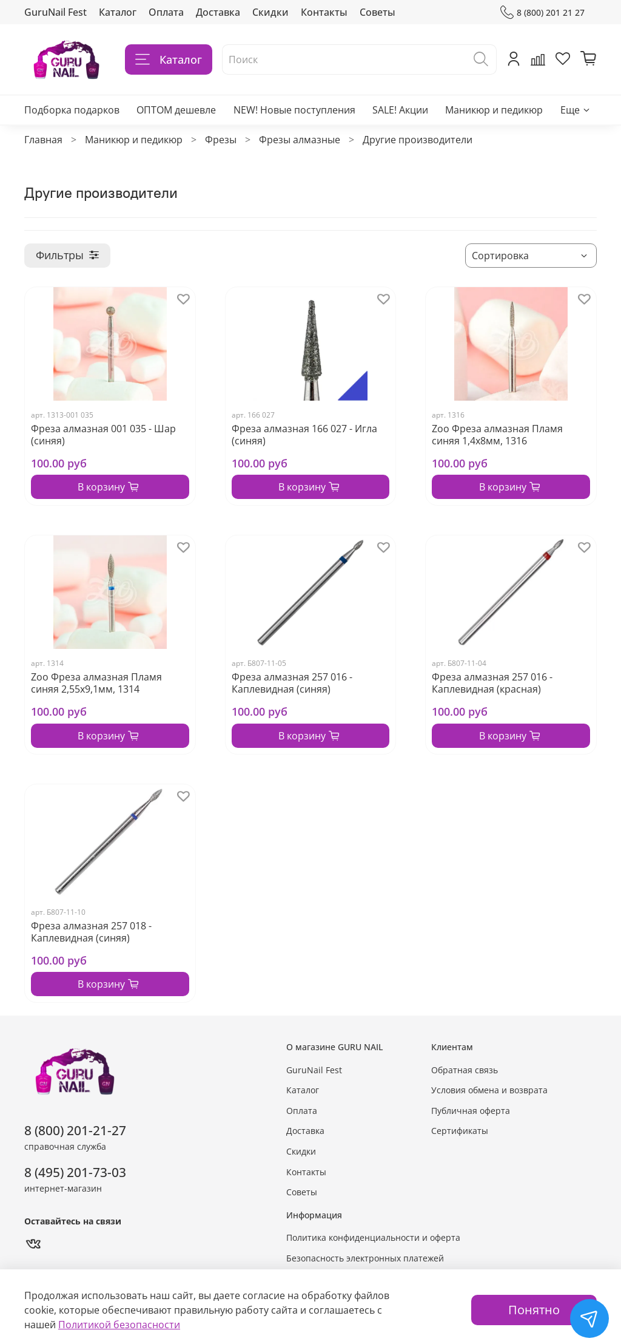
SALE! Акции (400, 110)
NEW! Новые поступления (294, 110)
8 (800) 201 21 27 (542, 12)
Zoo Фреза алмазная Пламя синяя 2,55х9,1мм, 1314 (96, 683)
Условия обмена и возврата (489, 1090)
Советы (377, 12)
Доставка (218, 12)
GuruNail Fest (55, 12)
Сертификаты (459, 1130)
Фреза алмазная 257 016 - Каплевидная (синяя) (292, 683)
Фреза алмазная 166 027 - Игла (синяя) (304, 434)
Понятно (534, 1310)
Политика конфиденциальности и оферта (373, 1237)
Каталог (117, 12)
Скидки (270, 12)
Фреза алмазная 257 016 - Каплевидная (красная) (492, 683)
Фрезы (221, 139)
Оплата (166, 12)
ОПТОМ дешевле (176, 110)
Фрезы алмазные (299, 139)
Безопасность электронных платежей (365, 1258)
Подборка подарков (71, 110)
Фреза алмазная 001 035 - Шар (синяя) (103, 434)
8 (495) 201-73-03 (75, 1172)
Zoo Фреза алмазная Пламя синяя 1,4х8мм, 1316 (497, 434)
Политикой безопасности (119, 1324)
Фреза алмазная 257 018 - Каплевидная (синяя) (91, 932)
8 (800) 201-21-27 (75, 1130)
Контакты (324, 12)
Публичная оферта (470, 1110)
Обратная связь (464, 1070)
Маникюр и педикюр (494, 110)
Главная (43, 139)
